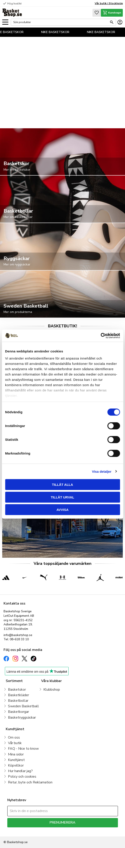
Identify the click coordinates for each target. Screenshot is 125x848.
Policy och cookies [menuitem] (22, 776)
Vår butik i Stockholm (109, 3)
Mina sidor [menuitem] (16, 754)
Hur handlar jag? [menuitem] (20, 771)
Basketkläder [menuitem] (18, 695)
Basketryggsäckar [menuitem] (22, 717)
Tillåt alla (62, 484)
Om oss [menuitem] (14, 737)
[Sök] (112, 22)
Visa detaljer (101, 471)
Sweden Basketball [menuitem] (23, 706)
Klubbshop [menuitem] (51, 689)
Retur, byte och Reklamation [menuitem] (30, 782)
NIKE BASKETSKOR (14, 32)
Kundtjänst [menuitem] (16, 759)
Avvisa (62, 510)
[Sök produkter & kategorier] (60, 22)
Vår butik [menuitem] (15, 743)
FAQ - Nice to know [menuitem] (23, 748)
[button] (5, 22)
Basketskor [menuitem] (17, 689)
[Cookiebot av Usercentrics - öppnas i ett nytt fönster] (100, 335)
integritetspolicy (78, 830)
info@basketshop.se (18, 635)
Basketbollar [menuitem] (18, 700)
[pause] (117, 119)
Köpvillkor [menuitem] (16, 765)
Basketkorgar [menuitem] (18, 711)
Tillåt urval (62, 497)
